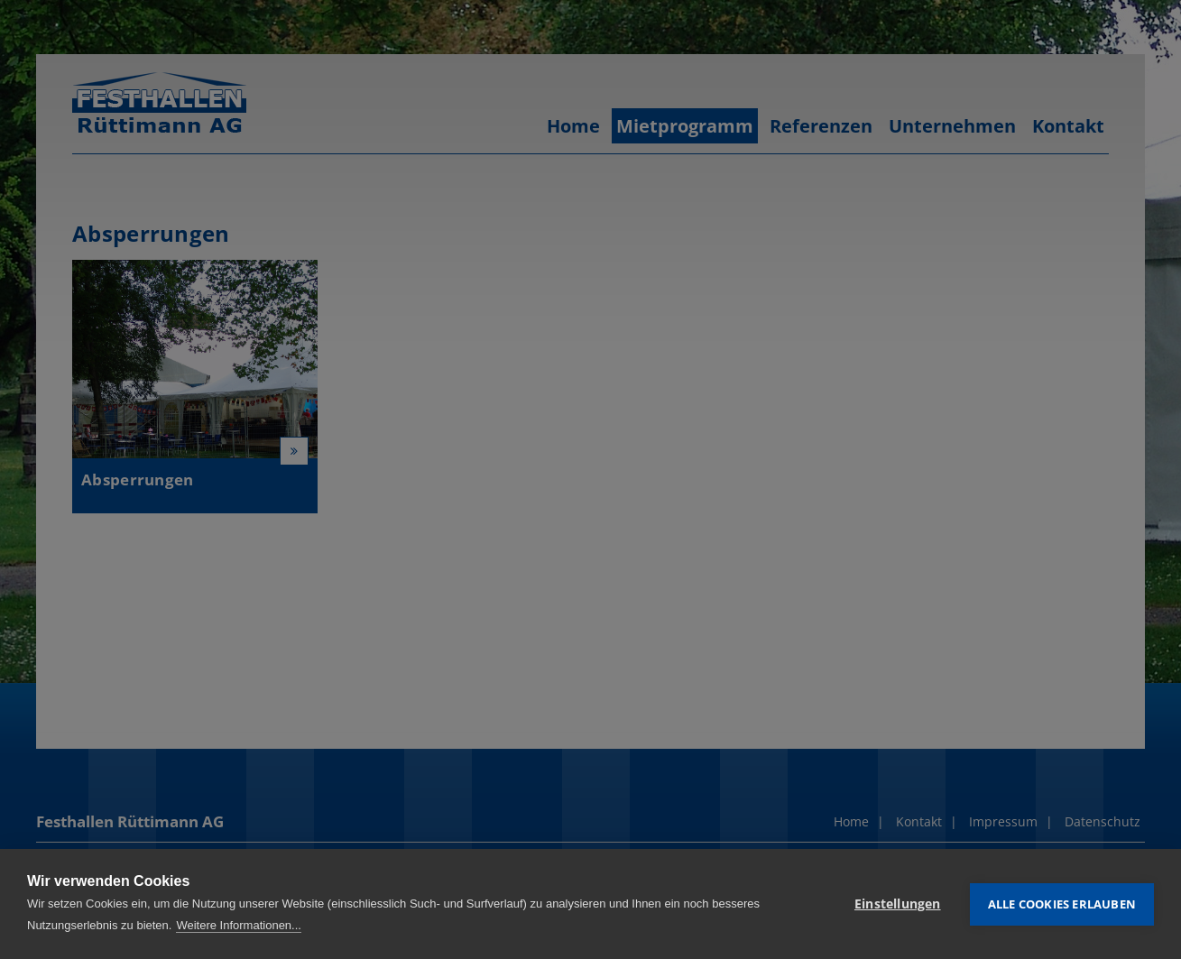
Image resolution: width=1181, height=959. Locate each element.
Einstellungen (897, 904)
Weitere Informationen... (238, 925)
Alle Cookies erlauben (1062, 904)
